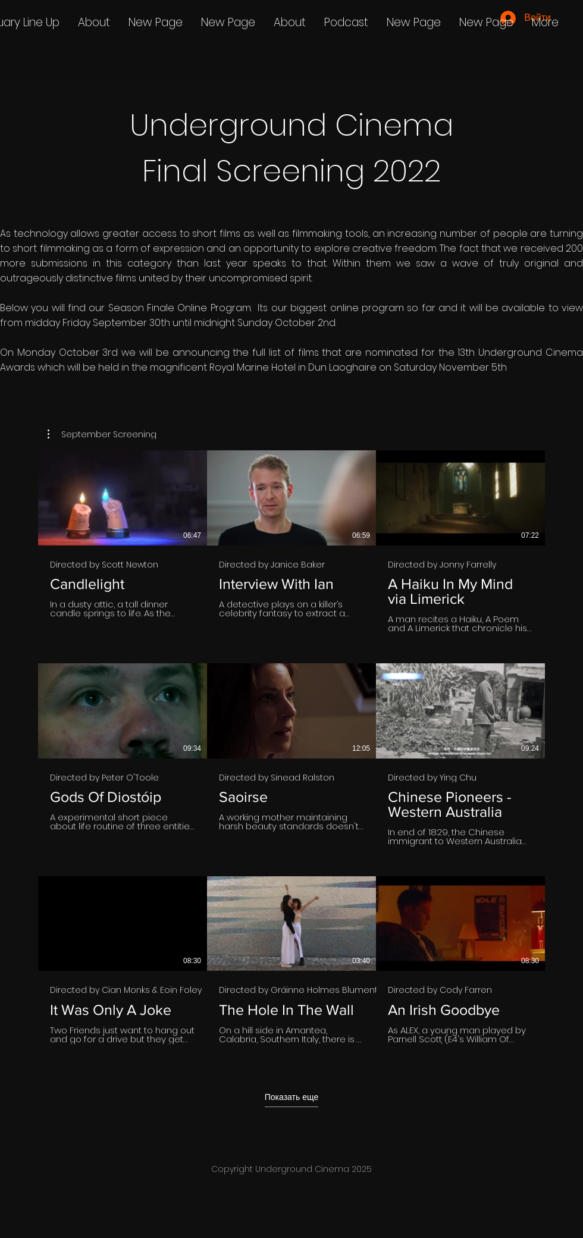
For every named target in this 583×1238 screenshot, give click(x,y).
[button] (102, 434)
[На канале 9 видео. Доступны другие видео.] (291, 754)
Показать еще (291, 1096)
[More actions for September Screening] (102, 434)
